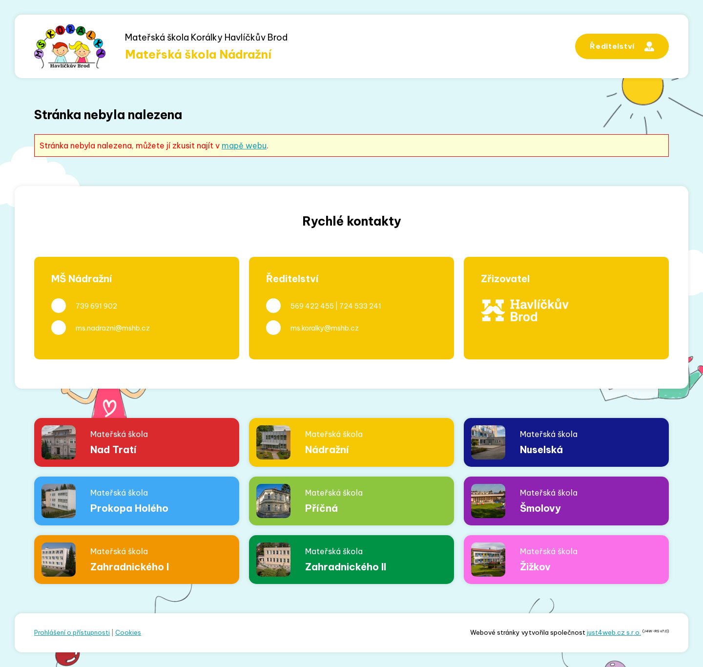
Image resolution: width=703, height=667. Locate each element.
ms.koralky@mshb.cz (324, 328)
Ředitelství (622, 46)
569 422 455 (312, 306)
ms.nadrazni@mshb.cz (113, 328)
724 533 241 (360, 306)
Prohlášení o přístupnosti (72, 632)
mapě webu (244, 145)
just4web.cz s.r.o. (614, 632)
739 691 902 (96, 306)
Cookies (128, 632)
